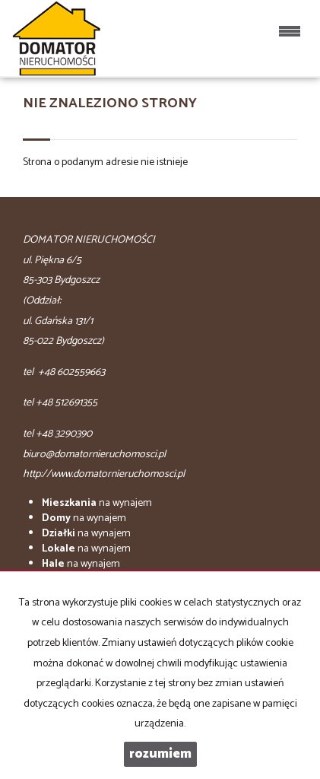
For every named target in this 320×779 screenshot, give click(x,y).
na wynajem (97, 503)
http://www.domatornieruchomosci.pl (104, 474)
